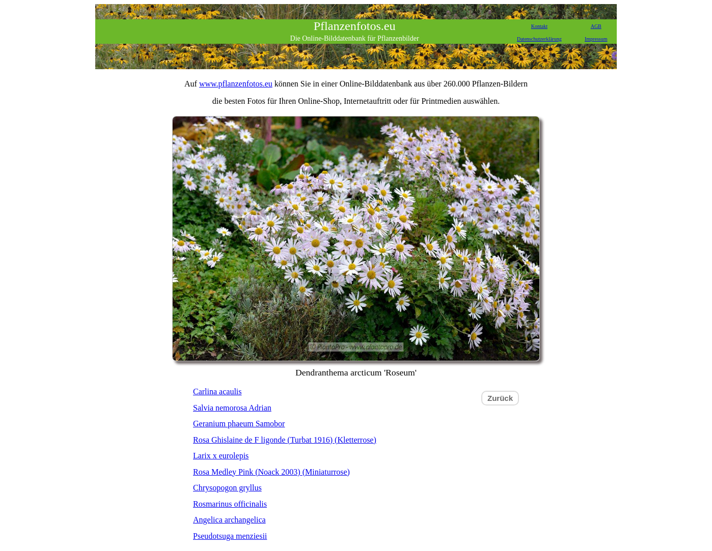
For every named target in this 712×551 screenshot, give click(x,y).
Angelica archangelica (229, 519)
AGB (596, 26)
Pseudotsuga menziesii (230, 536)
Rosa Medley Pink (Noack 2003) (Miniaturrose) (271, 472)
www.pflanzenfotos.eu (235, 83)
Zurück (500, 398)
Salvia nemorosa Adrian (232, 407)
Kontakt (539, 26)
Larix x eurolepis (221, 455)
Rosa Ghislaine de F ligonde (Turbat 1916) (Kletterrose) (284, 440)
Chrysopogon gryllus (227, 487)
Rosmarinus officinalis (230, 504)
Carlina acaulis (217, 391)
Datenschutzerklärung (539, 39)
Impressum (596, 39)
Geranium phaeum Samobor (239, 423)
